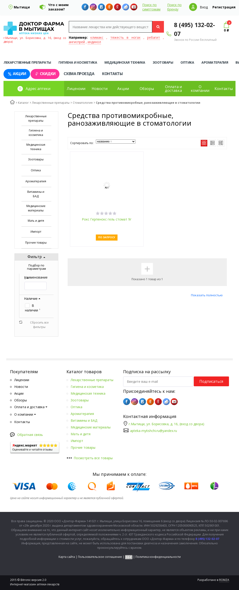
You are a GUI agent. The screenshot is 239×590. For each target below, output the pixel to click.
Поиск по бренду (174, 7)
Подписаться (211, 381)
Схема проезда (79, 73)
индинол (94, 42)
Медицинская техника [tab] (124, 62)
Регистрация (224, 7)
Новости (99, 88)
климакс (96, 37)
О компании (200, 88)
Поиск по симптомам (151, 7)
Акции (16, 73)
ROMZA (224, 580)
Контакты (112, 73)
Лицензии (76, 88)
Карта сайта (67, 557)
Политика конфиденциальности (158, 557)
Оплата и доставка (173, 88)
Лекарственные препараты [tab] (27, 62)
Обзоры (147, 88)
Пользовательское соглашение (100, 557)
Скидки (45, 73)
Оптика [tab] (187, 62)
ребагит (153, 37)
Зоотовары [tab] (163, 62)
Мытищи (22, 7)
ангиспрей (77, 42)
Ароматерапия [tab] (214, 62)
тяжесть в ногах (125, 37)
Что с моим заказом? (58, 7)
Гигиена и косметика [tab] (78, 62)
